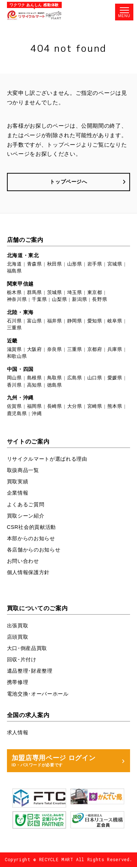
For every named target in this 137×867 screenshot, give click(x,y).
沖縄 (37, 413)
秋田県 (54, 264)
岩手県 (94, 264)
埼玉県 (74, 292)
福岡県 (34, 406)
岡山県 (14, 377)
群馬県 (34, 292)
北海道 (14, 264)
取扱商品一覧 (23, 470)
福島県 (14, 271)
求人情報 (17, 732)
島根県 (34, 377)
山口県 (94, 377)
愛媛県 (114, 377)
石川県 (14, 321)
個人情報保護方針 (28, 572)
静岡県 (74, 321)
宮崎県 (94, 406)
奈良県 (54, 349)
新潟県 (79, 299)
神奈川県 (17, 299)
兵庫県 (114, 349)
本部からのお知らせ (31, 538)
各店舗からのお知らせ (34, 550)
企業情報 (17, 493)
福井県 (54, 321)
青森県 (34, 264)
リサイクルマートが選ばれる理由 (47, 459)
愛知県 (94, 321)
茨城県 (54, 292)
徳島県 (54, 385)
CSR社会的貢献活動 (31, 527)
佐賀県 (14, 406)
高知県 (34, 385)
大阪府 (34, 349)
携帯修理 (17, 682)
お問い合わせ (23, 561)
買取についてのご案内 (37, 608)
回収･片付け (22, 659)
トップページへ (68, 182)
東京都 (94, 292)
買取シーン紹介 (26, 516)
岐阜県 (114, 321)
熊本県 (114, 406)
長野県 (99, 299)
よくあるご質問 (26, 504)
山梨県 (59, 299)
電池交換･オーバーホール (38, 694)
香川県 (14, 385)
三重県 (14, 327)
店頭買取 (17, 637)
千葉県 (39, 299)
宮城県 (114, 264)
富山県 (34, 321)
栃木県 (14, 292)
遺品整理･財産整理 (30, 671)
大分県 (74, 406)
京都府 (94, 349)
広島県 (74, 377)
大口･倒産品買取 (27, 648)
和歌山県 (17, 356)
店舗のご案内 (25, 239)
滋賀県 (14, 349)
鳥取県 (54, 377)
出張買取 (17, 625)
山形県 (74, 264)
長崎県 (54, 406)
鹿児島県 (17, 413)
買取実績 (17, 481)
